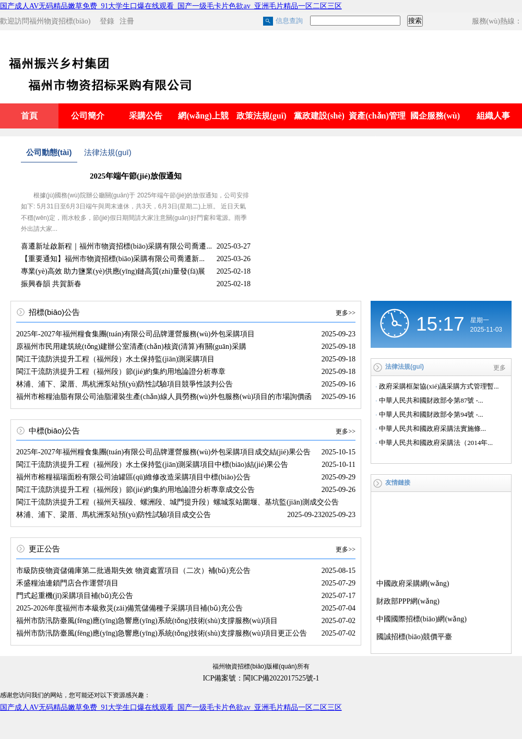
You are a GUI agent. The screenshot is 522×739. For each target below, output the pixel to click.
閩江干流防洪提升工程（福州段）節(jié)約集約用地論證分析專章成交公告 (135, 490)
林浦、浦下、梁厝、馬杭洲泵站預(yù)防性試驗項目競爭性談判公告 (124, 384)
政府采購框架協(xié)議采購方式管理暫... (439, 386)
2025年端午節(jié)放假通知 (136, 176)
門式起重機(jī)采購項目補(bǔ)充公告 (74, 596)
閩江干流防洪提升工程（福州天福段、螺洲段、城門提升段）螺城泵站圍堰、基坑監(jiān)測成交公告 (177, 502)
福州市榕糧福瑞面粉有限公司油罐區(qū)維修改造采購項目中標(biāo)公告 (133, 477)
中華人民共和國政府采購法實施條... (432, 428)
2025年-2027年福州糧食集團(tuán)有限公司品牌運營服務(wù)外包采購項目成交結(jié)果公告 (163, 452)
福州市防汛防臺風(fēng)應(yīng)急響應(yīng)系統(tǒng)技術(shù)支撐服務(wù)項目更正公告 (161, 633)
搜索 (415, 21)
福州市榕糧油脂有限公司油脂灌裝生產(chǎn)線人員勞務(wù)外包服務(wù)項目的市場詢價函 (164, 397)
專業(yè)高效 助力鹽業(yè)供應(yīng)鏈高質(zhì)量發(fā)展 (113, 271)
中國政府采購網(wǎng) (412, 585)
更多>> (345, 312)
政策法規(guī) (261, 115)
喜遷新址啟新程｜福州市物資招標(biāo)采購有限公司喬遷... (116, 246)
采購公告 (145, 115)
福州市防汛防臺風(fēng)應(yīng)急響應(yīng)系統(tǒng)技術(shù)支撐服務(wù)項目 (147, 621)
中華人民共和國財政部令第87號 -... (431, 400)
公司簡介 (87, 115)
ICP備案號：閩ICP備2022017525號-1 (261, 678)
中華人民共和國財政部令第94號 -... (431, 414)
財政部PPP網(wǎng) (408, 602)
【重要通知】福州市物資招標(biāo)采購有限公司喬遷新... (113, 259)
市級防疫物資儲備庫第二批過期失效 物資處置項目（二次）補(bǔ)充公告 (133, 570)
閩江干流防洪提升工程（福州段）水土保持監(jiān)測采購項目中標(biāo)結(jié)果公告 (152, 464)
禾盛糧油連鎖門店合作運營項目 (67, 583)
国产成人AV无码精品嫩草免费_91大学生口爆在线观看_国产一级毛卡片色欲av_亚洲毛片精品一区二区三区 (171, 6)
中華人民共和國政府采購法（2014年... (436, 443)
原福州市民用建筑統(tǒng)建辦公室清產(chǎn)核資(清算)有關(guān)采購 (131, 346)
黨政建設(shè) (319, 115)
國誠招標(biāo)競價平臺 (414, 638)
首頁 (29, 115)
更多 (499, 367)
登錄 (107, 21)
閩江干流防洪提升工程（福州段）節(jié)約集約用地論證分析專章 (121, 372)
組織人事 (493, 115)
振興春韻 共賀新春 (51, 284)
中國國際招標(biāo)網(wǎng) (421, 620)
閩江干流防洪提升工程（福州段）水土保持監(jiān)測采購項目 (115, 359)
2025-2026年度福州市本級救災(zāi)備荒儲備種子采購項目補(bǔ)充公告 (129, 608)
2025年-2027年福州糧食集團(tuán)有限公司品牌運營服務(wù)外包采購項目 (135, 334)
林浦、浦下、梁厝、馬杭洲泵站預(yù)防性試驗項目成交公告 (113, 515)
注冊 (127, 21)
